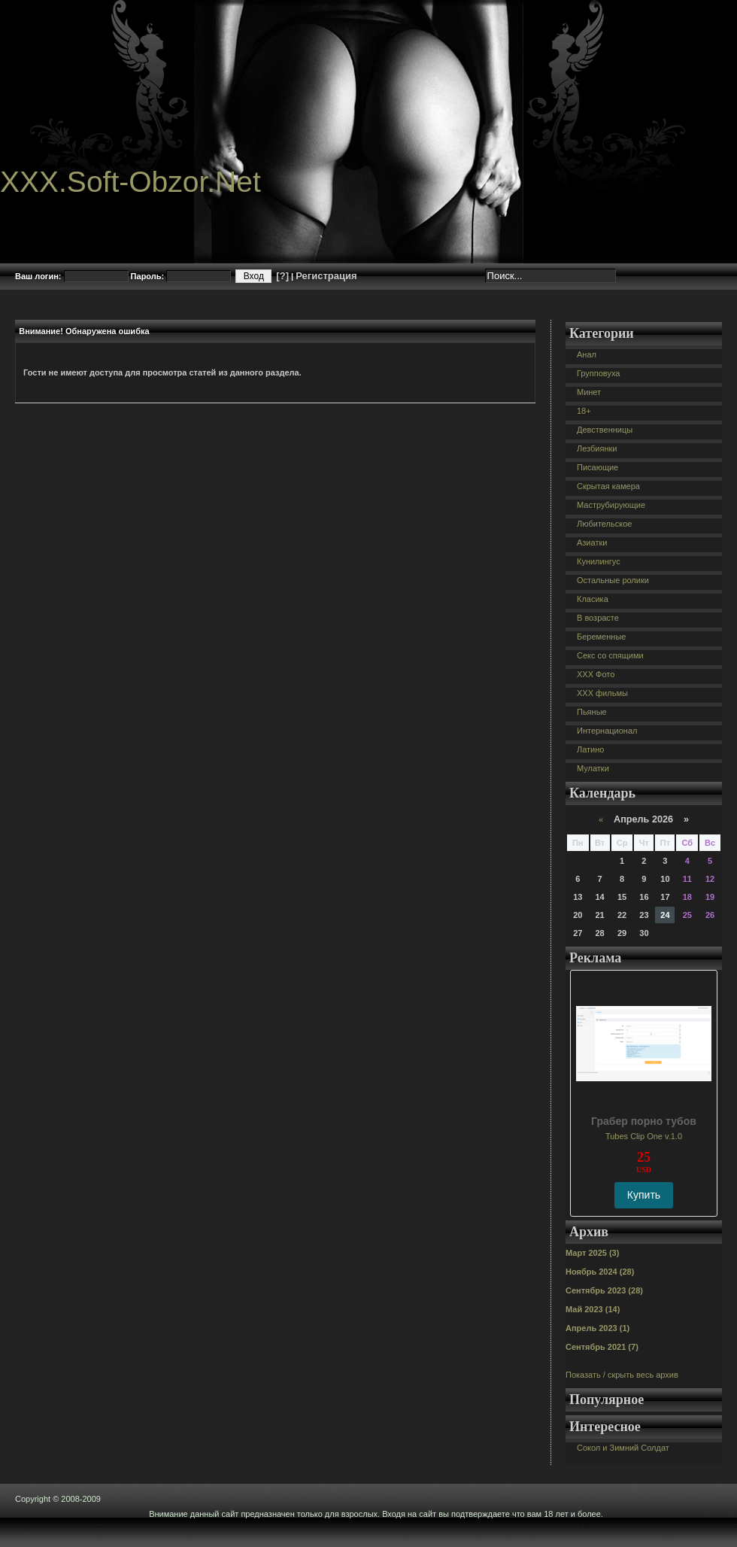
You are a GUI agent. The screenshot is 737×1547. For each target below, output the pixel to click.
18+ (584, 410)
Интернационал (607, 730)
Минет (589, 392)
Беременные (601, 636)
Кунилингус (598, 561)
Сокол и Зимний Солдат (623, 1447)
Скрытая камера (608, 486)
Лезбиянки (597, 448)
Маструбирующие (611, 504)
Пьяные (592, 711)
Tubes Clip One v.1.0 (643, 1136)
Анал (586, 354)
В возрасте (598, 617)
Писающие (597, 467)
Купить (643, 1195)
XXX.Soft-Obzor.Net (130, 182)
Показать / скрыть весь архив (622, 1374)
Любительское (604, 523)
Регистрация (326, 275)
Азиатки (592, 542)
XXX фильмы (602, 693)
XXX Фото (595, 674)
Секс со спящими (610, 655)
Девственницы (604, 429)
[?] (282, 275)
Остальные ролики (613, 580)
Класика (592, 598)
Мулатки (593, 768)
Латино (590, 749)
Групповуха (598, 373)
